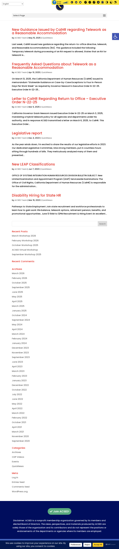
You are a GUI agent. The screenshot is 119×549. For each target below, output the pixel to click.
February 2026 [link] (19, 278)
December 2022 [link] (20, 385)
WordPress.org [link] (20, 491)
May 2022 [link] (17, 403)
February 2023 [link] (19, 375)
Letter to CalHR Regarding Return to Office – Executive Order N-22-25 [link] (59, 100)
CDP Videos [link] (18, 457)
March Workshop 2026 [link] (24, 235)
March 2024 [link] (18, 333)
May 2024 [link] (17, 324)
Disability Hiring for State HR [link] (36, 195)
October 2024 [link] (19, 315)
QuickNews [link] (47, 38)
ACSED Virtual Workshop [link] (25, 249)
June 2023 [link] (17, 361)
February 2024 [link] (19, 338)
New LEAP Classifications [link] (33, 164)
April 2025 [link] (17, 301)
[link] (115, 36)
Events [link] (15, 461)
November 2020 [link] (20, 436)
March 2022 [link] (18, 413)
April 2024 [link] (17, 329)
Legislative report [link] (27, 133)
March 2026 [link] (18, 273)
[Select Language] (13, 4)
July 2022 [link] (17, 394)
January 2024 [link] (19, 343)
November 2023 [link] (20, 352)
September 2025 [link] (21, 287)
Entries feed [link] (18, 482)
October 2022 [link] (19, 389)
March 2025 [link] (18, 306)
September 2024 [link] (21, 319)
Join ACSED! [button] (61, 511)
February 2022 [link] (19, 417)
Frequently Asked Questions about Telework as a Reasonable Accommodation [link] (54, 66)
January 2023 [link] (19, 380)
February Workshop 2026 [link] (25, 240)
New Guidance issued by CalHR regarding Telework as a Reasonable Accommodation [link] (59, 31)
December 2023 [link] (20, 347)
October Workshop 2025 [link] (25, 245)
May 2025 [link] (17, 296)
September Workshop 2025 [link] (26, 254)
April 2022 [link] (17, 408)
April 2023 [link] (17, 366)
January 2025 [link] (19, 310)
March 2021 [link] (18, 431)
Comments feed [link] (20, 486)
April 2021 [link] (17, 427)
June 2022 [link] (17, 399)
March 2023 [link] (18, 371)
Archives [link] (16, 452)
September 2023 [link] (21, 357)
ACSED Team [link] (21, 38)
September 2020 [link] (21, 441)
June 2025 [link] (17, 292)
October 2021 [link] (19, 422)
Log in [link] (15, 477)
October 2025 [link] (19, 282)
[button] (59, 15)
